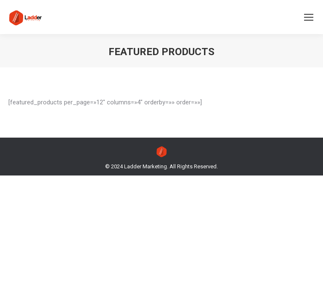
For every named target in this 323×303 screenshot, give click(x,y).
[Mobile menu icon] (309, 17)
